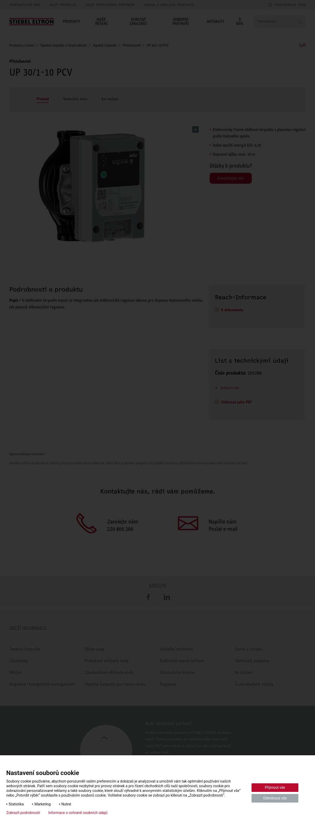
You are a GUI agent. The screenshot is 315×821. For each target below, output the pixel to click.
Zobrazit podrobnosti (23, 813)
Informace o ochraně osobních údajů (78, 813)
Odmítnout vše (275, 798)
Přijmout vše (275, 787)
